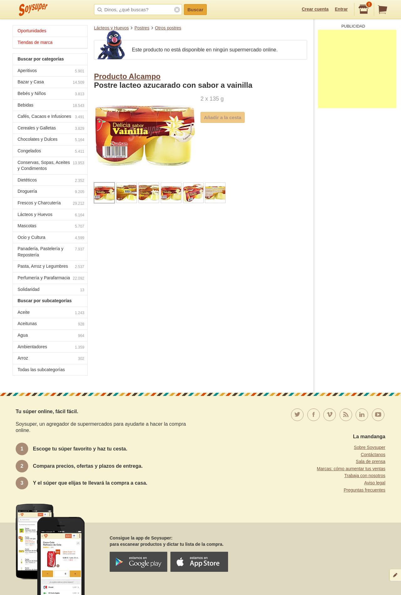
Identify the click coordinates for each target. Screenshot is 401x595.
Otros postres (168, 27)
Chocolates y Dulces (51, 140)
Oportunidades (32, 30)
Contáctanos (373, 454)
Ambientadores (51, 347)
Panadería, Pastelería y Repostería (51, 251)
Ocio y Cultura (51, 238)
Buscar (195, 9)
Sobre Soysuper (369, 447)
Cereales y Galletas (51, 128)
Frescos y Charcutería (51, 203)
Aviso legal (374, 482)
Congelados (51, 151)
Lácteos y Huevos (111, 27)
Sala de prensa (370, 461)
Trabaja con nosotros (364, 475)
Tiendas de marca (35, 42)
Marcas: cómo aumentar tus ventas (351, 468)
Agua (51, 336)
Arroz (51, 358)
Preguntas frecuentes (364, 489)
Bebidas (51, 106)
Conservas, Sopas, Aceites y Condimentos (51, 165)
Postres (141, 27)
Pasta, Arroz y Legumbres (51, 267)
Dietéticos (51, 180)
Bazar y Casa (51, 82)
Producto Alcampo (127, 76)
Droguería (51, 192)
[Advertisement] (357, 69)
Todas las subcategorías (41, 369)
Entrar (341, 9)
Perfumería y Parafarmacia (51, 278)
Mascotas (51, 226)
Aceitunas (51, 324)
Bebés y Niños (51, 94)
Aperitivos (51, 71)
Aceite (51, 313)
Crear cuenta (315, 9)
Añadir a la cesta (222, 117)
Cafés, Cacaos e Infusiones (51, 117)
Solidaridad (51, 290)
